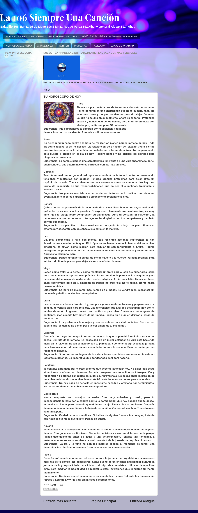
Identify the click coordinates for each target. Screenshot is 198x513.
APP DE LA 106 (45, 45)
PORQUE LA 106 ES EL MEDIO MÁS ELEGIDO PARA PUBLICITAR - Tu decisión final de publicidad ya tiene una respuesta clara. (72, 36)
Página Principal (103, 501)
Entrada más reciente (59, 501)
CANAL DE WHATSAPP (123, 45)
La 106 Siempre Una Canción (60, 17)
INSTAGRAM (80, 45)
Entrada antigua (142, 501)
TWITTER (64, 45)
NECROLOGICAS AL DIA (19, 45)
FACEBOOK (99, 45)
